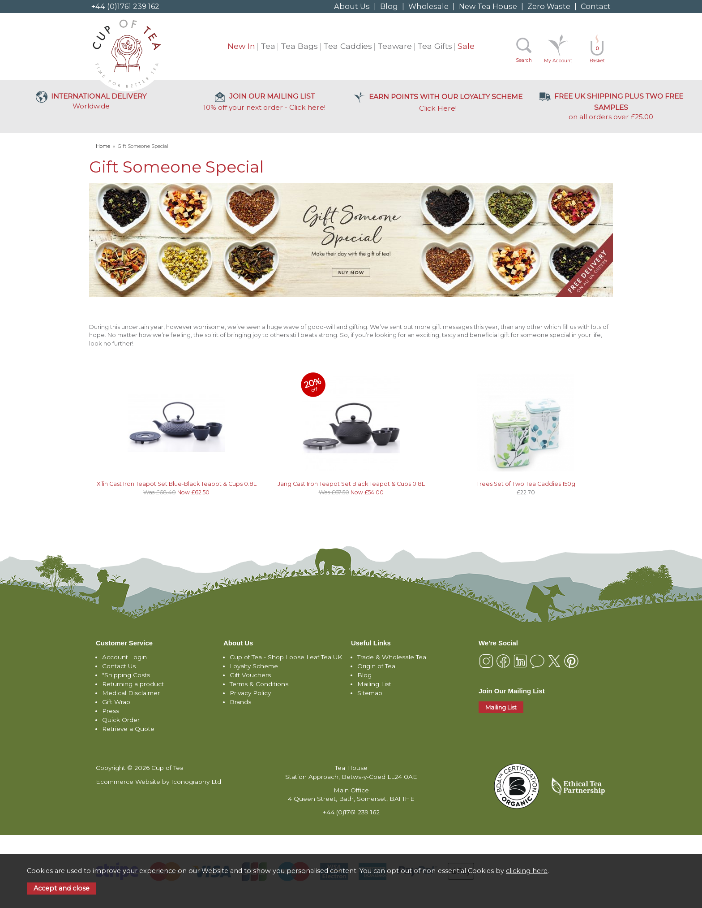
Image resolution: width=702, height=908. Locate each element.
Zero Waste (548, 6)
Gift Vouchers (250, 675)
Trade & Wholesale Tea (391, 657)
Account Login (124, 657)
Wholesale (428, 6)
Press (110, 710)
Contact (596, 6)
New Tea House (488, 6)
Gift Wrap (116, 701)
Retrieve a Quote (128, 728)
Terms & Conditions (259, 683)
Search (524, 60)
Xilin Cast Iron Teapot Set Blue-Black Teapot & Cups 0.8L (177, 483)
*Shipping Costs (126, 675)
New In (241, 46)
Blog (389, 6)
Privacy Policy (250, 692)
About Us (352, 6)
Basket (597, 54)
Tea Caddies (347, 46)
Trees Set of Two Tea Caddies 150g (525, 483)
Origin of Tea (376, 666)
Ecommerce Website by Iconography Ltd (158, 781)
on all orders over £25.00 (611, 106)
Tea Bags (299, 46)
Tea (268, 46)
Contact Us (119, 666)
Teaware (394, 46)
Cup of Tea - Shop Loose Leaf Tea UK (286, 657)
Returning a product (133, 683)
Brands (240, 701)
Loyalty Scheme (254, 666)
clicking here (527, 871)
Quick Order (121, 719)
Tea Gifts (434, 46)
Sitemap (369, 692)
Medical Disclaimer (131, 692)
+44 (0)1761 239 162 (125, 6)
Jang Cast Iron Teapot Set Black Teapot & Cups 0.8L (351, 483)
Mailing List (374, 683)
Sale (466, 46)
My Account (558, 61)
